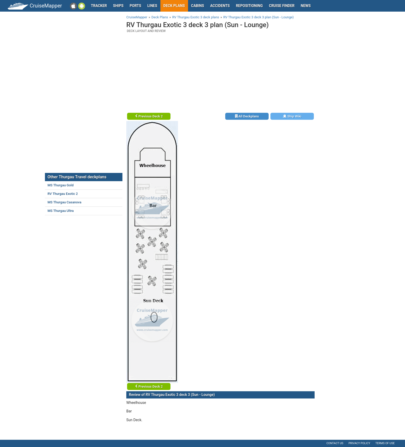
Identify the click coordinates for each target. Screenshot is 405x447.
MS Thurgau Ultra (61, 211)
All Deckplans (247, 116)
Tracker (99, 6)
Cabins (197, 6)
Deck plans (174, 6)
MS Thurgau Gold (61, 185)
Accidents (220, 6)
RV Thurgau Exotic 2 (63, 194)
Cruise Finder (281, 6)
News (306, 6)
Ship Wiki (292, 116)
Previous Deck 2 (149, 116)
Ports (135, 6)
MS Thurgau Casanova (64, 202)
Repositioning (249, 6)
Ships (118, 6)
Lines (152, 6)
